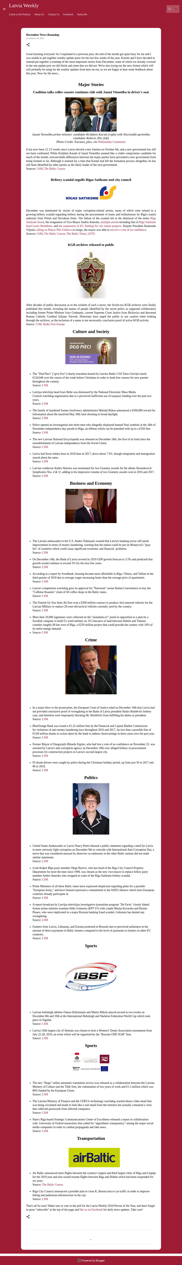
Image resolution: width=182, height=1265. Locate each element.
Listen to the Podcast (19, 14)
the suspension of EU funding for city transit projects (90, 226)
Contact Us (54, 14)
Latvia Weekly (24, 5)
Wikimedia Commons (112, 141)
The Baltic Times (76, 233)
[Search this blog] (162, 9)
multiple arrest (109, 222)
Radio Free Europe (54, 324)
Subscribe (82, 14)
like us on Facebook (91, 1209)
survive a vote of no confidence (128, 229)
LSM (40, 168)
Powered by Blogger (91, 1260)
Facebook (68, 14)
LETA (91, 233)
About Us (39, 14)
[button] (28, 45)
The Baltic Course (54, 168)
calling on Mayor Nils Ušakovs (53, 229)
